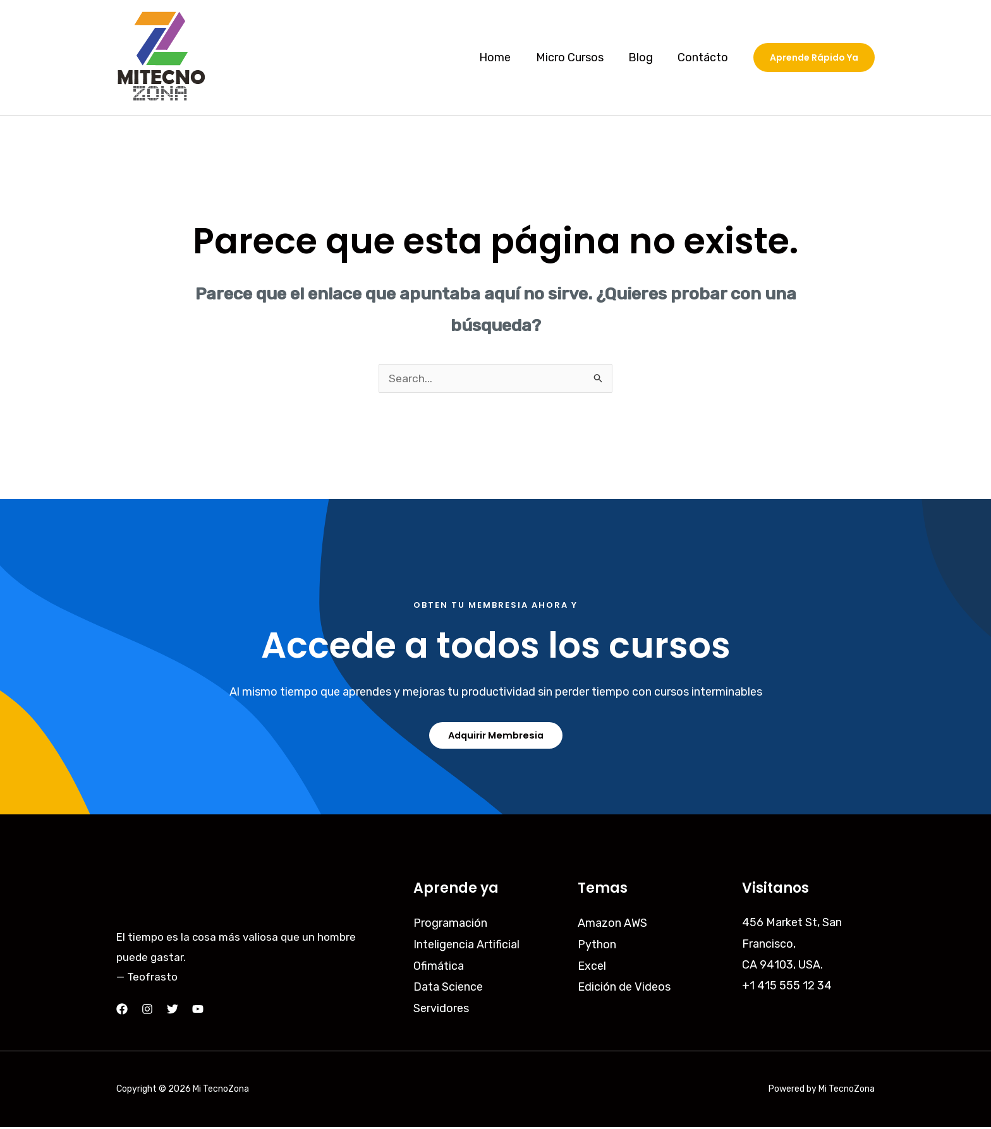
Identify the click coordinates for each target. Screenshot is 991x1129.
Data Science (448, 987)
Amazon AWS (612, 924)
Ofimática (438, 966)
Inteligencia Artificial (466, 945)
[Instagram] (147, 1011)
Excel (592, 966)
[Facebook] (122, 1011)
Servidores (441, 1008)
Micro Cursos (575, 57)
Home (502, 57)
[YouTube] (198, 1011)
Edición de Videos (624, 987)
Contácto (704, 57)
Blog (643, 57)
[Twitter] (172, 1011)
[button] (814, 57)
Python (597, 945)
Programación (450, 924)
